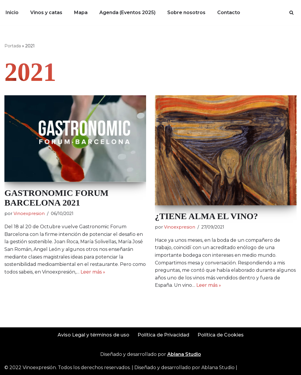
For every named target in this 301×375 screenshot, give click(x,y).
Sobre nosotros (186, 12)
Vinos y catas (46, 12)
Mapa (81, 12)
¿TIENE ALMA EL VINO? (206, 216)
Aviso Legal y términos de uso (93, 335)
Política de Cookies (221, 335)
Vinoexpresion (29, 213)
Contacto (228, 12)
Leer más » (93, 272)
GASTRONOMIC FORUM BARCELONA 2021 (56, 197)
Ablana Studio (218, 367)
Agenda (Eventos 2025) (127, 12)
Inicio (12, 12)
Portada (12, 46)
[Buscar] (291, 12)
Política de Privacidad (163, 335)
